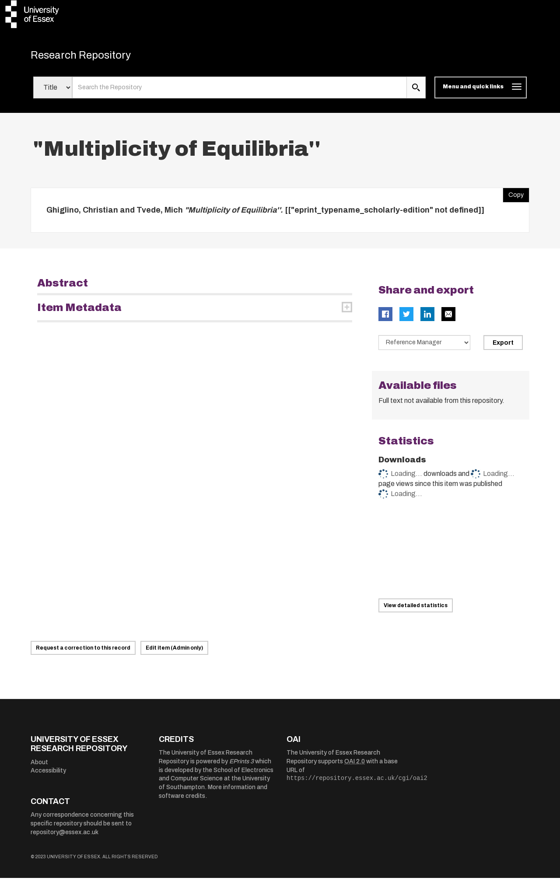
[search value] (239, 91)
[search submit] (416, 91)
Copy (513, 196)
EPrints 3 (241, 765)
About (39, 765)
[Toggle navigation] (480, 91)
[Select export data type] (424, 346)
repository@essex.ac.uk (64, 835)
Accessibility (48, 774)
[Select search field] (52, 91)
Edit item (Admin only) (174, 651)
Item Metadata (79, 311)
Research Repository (92, 57)
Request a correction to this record (83, 651)
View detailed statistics (416, 608)
